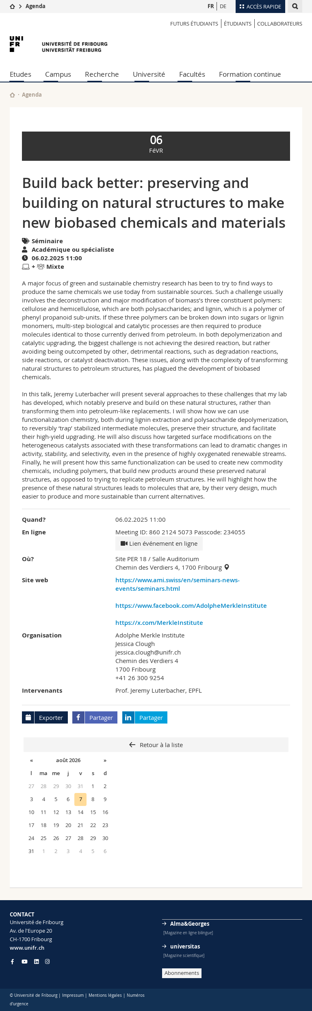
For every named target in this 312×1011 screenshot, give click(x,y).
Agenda (36, 6)
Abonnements (182, 972)
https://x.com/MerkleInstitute (159, 622)
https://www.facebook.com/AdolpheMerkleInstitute (191, 605)
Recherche (102, 74)
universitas (185, 946)
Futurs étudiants (194, 23)
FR (211, 6)
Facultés (192, 74)
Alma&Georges (189, 923)
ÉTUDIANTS (237, 23)
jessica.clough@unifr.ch (148, 652)
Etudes (20, 74)
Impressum (73, 995)
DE (223, 6)
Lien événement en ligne (159, 543)
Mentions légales (105, 995)
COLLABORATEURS (279, 23)
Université (149, 74)
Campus (58, 74)
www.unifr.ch (27, 947)
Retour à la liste (160, 745)
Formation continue (250, 74)
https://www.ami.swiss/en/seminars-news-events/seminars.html (177, 584)
